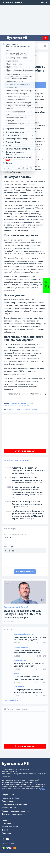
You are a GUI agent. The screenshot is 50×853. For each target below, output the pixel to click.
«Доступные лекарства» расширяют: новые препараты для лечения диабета (27, 479)
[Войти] (44, 2)
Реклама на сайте (10, 826)
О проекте (6, 822)
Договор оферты (9, 807)
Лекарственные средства (18, 408)
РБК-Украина (27, 98)
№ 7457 (16, 125)
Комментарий (9, 546)
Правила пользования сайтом (15, 810)
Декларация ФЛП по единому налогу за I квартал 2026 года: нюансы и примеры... (23, 613)
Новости (6, 819)
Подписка (45, 38)
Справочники (8, 800)
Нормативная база (10, 797)
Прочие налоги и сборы (13, 405)
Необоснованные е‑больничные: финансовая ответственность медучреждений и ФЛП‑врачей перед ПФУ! (28, 514)
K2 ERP (16, 672)
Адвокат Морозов (21, 646)
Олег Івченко (19, 685)
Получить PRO (8, 794)
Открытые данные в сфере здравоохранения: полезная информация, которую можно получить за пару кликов (27, 490)
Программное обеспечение (14, 803)
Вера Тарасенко (20, 659)
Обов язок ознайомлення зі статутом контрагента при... (28, 650)
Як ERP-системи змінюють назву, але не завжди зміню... (28, 677)
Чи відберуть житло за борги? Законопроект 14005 (29, 664)
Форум (5, 829)
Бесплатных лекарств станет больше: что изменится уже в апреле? (27, 503)
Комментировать (25, 571)
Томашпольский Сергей (16, 606)
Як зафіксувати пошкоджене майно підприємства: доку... (28, 690)
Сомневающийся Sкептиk (23, 633)
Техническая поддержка (13, 813)
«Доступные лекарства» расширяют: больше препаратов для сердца (28, 469)
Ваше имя (7, 537)
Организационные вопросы (21, 402)
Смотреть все (12, 699)
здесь (42, 788)
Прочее (26, 405)
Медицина (33, 408)
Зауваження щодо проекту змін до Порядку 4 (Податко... (30, 637)
